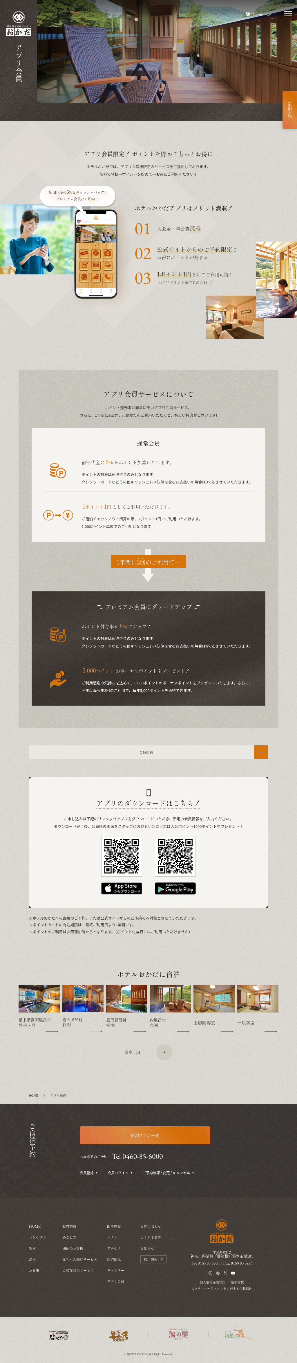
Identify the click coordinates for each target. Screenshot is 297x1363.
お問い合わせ (150, 1226)
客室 (32, 1248)
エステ (112, 1237)
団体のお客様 (72, 1248)
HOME (35, 1226)
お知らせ (147, 1248)
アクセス (114, 1248)
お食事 (34, 1270)
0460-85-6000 (209, 1326)
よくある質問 (150, 1237)
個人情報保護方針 (212, 1345)
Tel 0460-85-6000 (137, 1156)
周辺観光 (114, 1259)
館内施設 (69, 1226)
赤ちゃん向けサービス (79, 1259)
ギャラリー (115, 1270)
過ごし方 (69, 1237)
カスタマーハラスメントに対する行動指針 (221, 1352)
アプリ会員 (115, 1281)
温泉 (32, 1259)
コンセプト (37, 1237)
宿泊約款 (237, 1345)
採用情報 (153, 1259)
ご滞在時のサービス (78, 1270)
